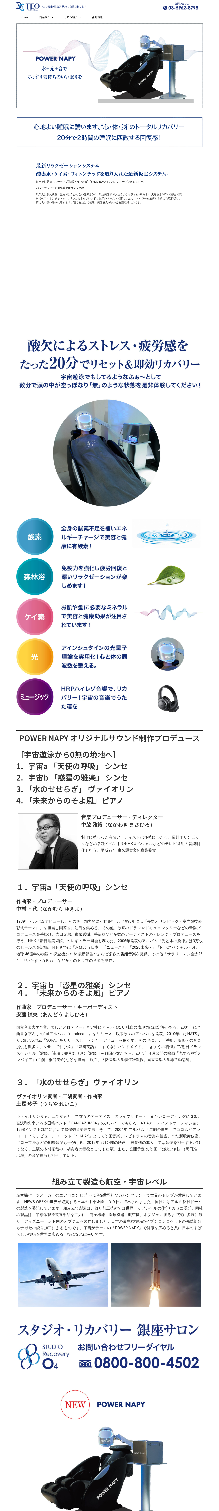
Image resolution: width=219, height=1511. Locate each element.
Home (24, 17)
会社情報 (97, 17)
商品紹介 (46, 17)
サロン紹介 (72, 17)
